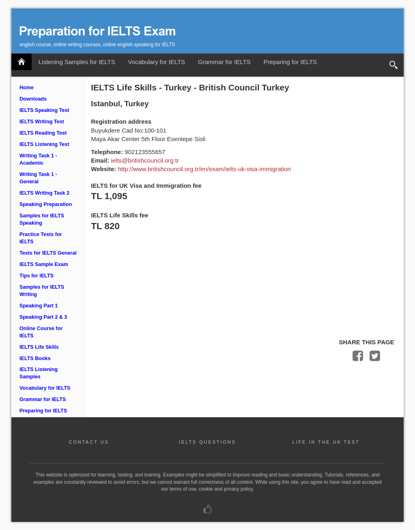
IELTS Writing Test (41, 121)
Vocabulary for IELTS (156, 61)
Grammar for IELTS (224, 61)
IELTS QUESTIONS (207, 442)
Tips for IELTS (36, 276)
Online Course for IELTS (40, 332)
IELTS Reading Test (42, 133)
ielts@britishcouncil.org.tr (145, 160)
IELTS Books (35, 358)
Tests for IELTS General (48, 253)
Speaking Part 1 (38, 306)
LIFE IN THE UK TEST (325, 442)
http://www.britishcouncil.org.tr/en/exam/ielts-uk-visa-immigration (204, 168)
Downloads (33, 99)
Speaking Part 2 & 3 (43, 317)
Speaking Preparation (45, 204)
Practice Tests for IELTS (40, 238)
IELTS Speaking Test (44, 110)
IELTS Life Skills (39, 347)
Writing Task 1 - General (38, 178)
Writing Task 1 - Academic (38, 159)
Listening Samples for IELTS (77, 61)
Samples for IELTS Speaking (41, 219)
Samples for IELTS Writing (41, 290)
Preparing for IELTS (290, 61)
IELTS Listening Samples (38, 373)
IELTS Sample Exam (43, 264)
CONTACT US (89, 442)
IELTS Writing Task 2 (44, 193)
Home (26, 87)
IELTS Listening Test (44, 144)
